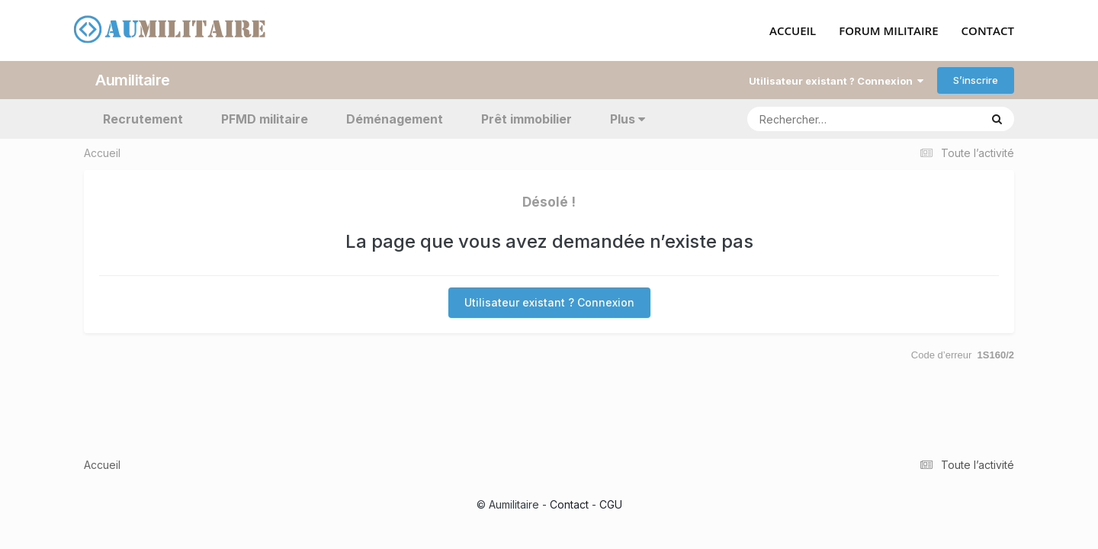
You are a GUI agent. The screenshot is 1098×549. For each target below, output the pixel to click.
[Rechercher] (819, 119)
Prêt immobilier (526, 119)
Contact (569, 504)
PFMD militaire (264, 119)
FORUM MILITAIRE (888, 31)
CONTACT (988, 31)
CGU (610, 504)
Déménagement (394, 119)
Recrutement (143, 119)
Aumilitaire (132, 80)
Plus (627, 119)
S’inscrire (975, 80)
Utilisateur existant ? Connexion (836, 81)
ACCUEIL (792, 31)
